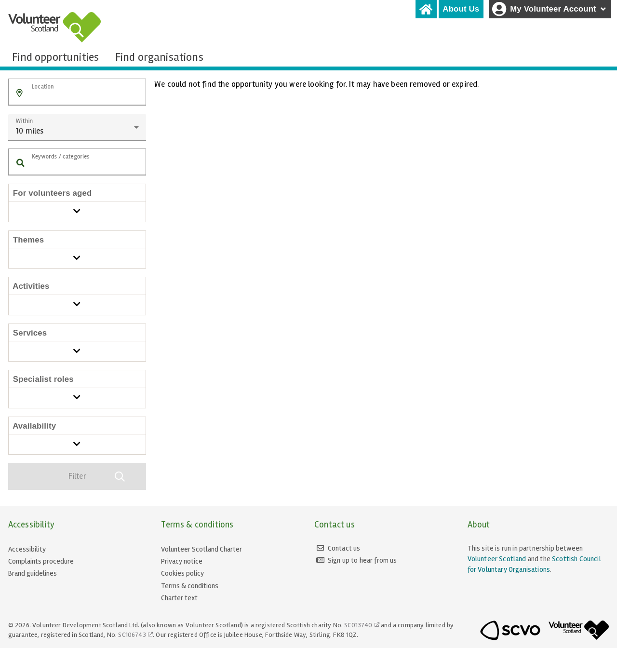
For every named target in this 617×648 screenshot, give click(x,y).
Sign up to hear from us (362, 560)
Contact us (344, 548)
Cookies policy (182, 573)
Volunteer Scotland (497, 558)
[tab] (426, 9)
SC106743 (132, 635)
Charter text (179, 598)
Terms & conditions (189, 585)
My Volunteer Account (550, 9)
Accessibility (27, 549)
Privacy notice (181, 561)
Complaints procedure (41, 561)
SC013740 (358, 625)
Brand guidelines (32, 573)
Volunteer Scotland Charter (201, 549)
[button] (19, 93)
